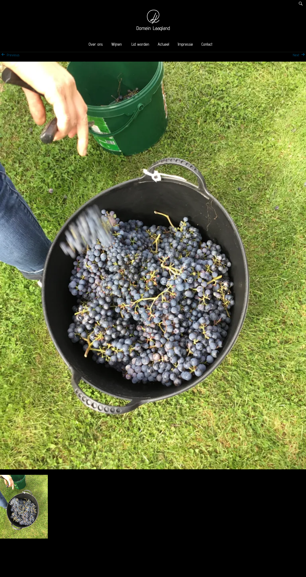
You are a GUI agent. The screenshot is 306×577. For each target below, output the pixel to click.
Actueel (163, 44)
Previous (10, 55)
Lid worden (140, 44)
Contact (206, 44)
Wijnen (116, 44)
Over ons (96, 44)
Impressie (185, 44)
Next (299, 55)
